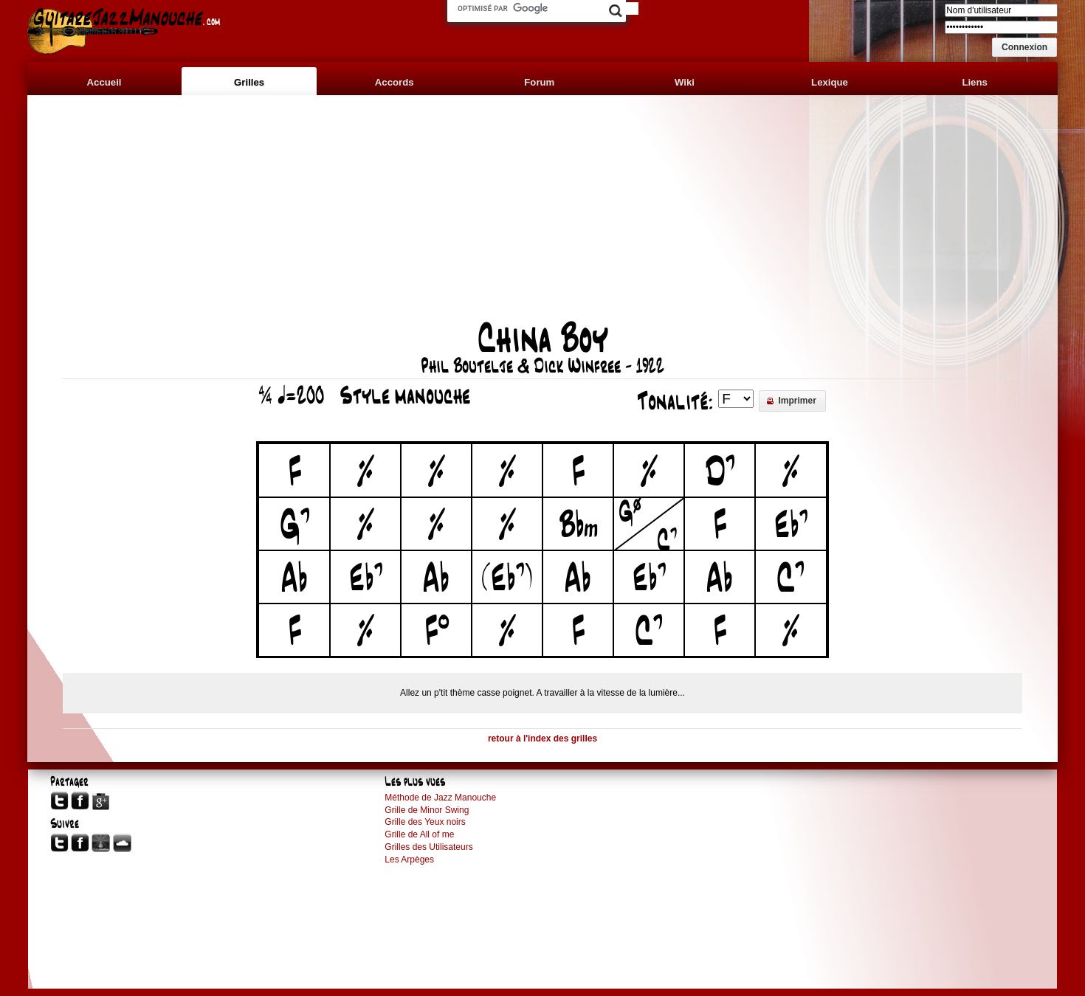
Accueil (104, 82)
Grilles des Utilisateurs (428, 847)
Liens (974, 82)
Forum (539, 82)
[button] (1024, 47)
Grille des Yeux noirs (425, 822)
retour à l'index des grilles (542, 738)
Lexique (829, 82)
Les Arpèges (409, 859)
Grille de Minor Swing (427, 810)
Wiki (685, 82)
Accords (394, 82)
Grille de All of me (419, 834)
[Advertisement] (542, 215)
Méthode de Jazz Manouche (440, 797)
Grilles (249, 82)
